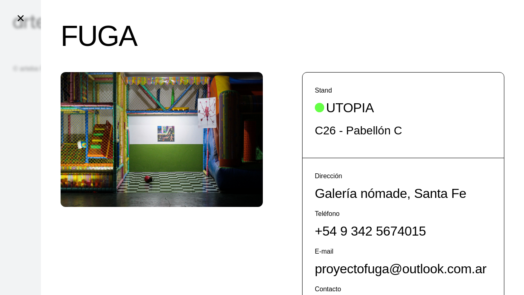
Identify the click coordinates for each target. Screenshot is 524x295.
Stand (323, 90)
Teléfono (327, 213)
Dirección (328, 175)
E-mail (324, 251)
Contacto (328, 289)
